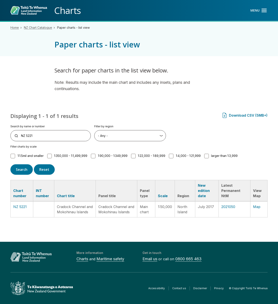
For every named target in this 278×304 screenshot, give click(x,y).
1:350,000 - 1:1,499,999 (70, 156)
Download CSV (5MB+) (248, 115)
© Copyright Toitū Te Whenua (248, 288)
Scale (163, 196)
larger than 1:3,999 (224, 156)
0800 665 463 (188, 259)
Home (14, 27)
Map (256, 207)
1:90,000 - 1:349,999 (112, 156)
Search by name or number (27, 126)
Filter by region (103, 126)
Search (21, 169)
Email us (149, 259)
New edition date (204, 190)
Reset (44, 169)
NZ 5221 (20, 207)
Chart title (66, 196)
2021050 (228, 207)
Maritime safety (110, 259)
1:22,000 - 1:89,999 (151, 156)
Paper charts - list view (73, 27)
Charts (82, 259)
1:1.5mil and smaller (31, 156)
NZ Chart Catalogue (38, 27)
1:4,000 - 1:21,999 (188, 156)
